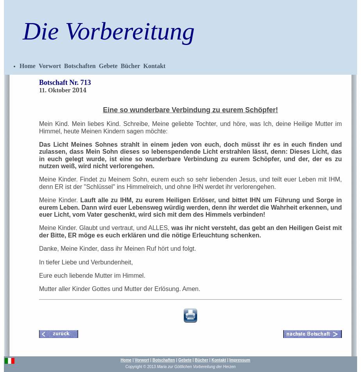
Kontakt (154, 66)
